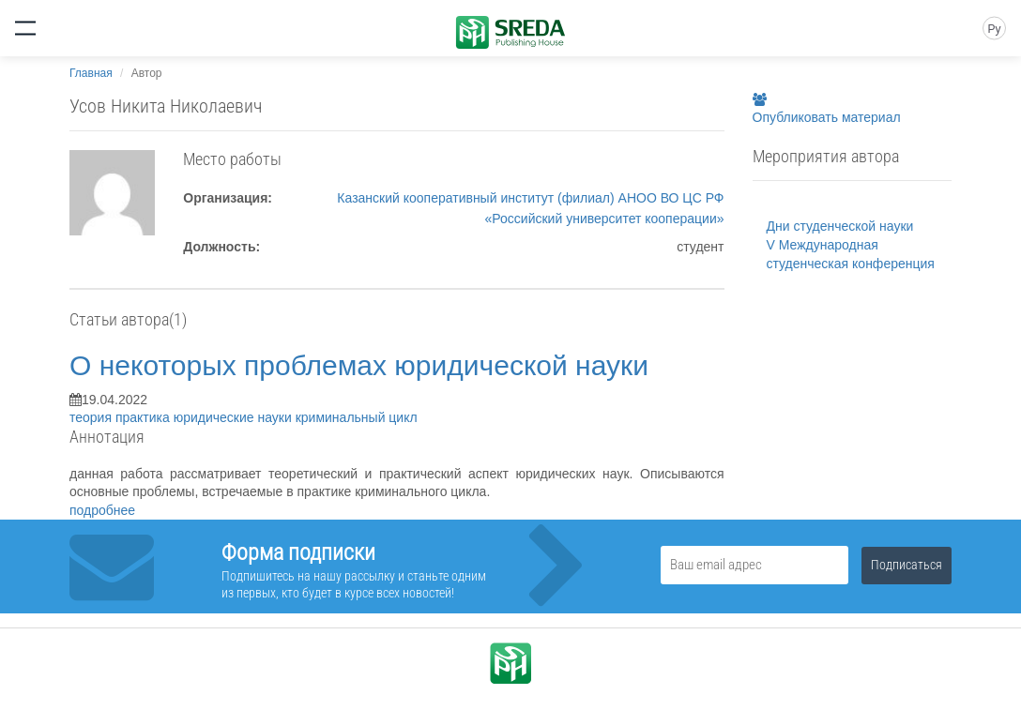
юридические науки (235, 417)
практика (144, 417)
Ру (993, 29)
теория (92, 417)
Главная (91, 73)
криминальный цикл (357, 417)
